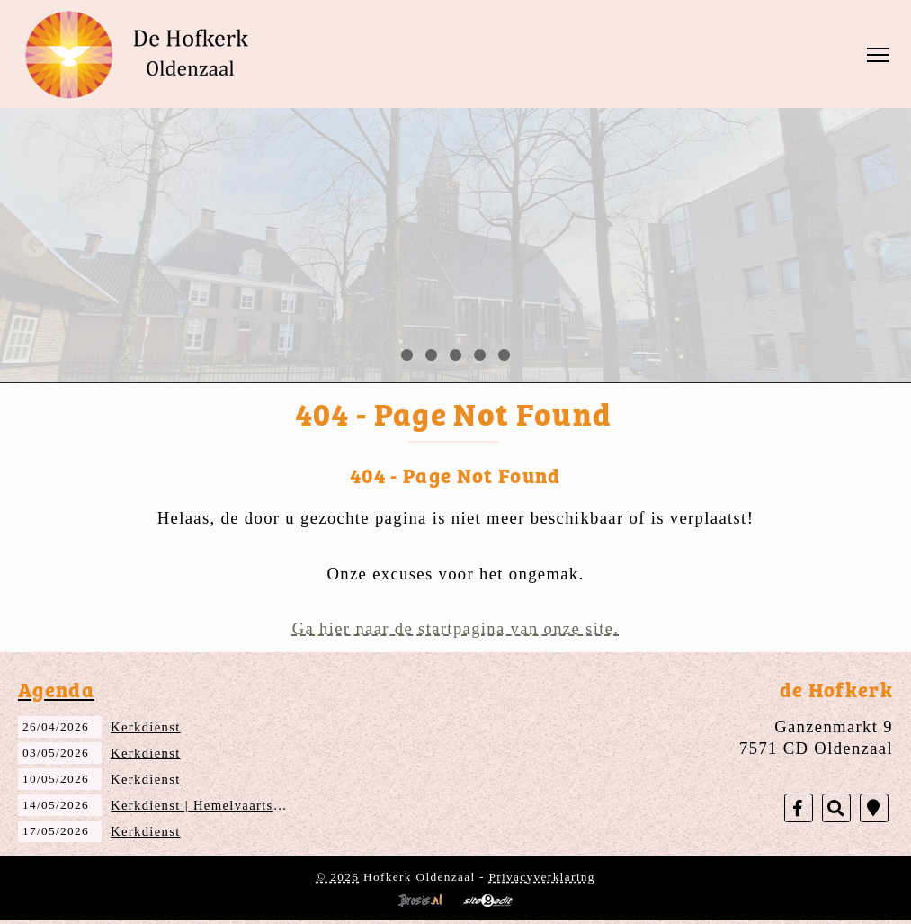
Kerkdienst (146, 727)
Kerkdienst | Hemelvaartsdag (203, 805)
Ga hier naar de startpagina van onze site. (456, 628)
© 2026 (337, 877)
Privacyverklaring (542, 877)
